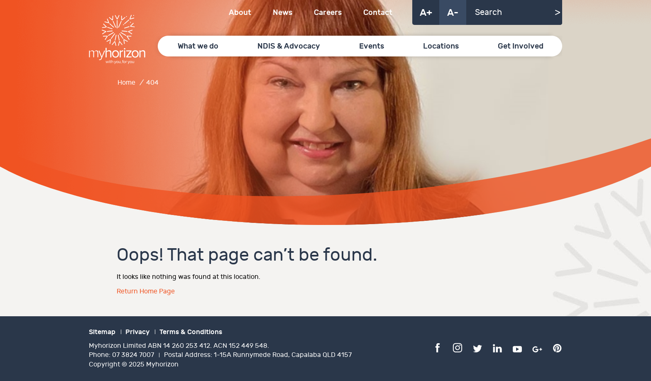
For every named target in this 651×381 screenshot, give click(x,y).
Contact (377, 12)
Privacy (137, 332)
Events (371, 46)
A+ (426, 13)
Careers (328, 12)
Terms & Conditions (190, 332)
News (282, 12)
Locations (441, 46)
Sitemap (102, 332)
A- (452, 13)
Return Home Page (146, 292)
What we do (198, 46)
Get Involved (520, 46)
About (240, 12)
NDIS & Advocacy (288, 46)
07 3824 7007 (133, 355)
